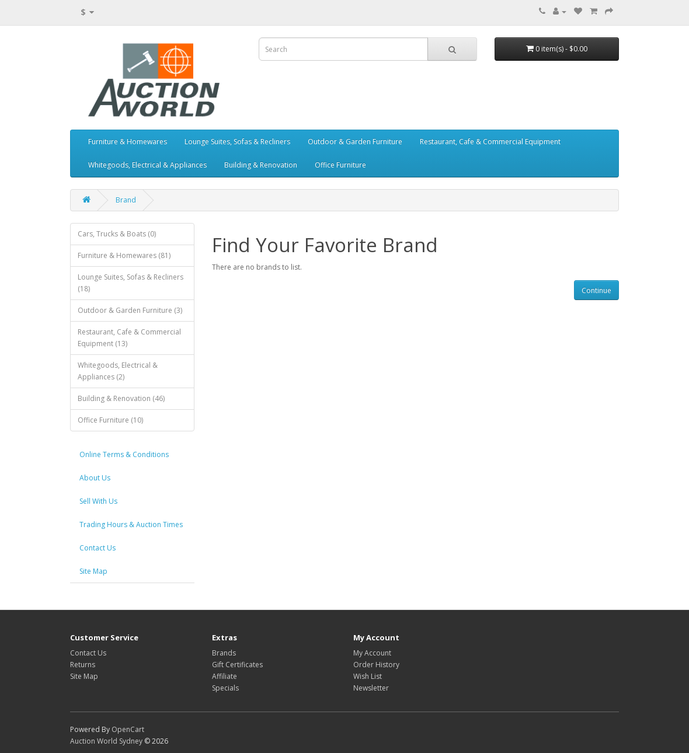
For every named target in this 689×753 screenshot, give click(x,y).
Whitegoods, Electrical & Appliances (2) (118, 371)
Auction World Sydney (107, 741)
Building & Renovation (260, 165)
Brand (126, 200)
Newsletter (371, 688)
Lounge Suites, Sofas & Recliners (237, 142)
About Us (94, 478)
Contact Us (97, 548)
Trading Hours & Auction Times (131, 524)
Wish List (367, 676)
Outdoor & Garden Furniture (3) (130, 310)
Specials (225, 688)
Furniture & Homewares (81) (124, 255)
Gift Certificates (237, 665)
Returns (82, 665)
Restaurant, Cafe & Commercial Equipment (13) (129, 337)
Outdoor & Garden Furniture (355, 142)
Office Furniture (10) (110, 420)
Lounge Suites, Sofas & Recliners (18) (130, 283)
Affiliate (224, 676)
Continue (596, 290)
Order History (376, 665)
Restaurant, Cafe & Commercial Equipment (490, 142)
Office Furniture (340, 165)
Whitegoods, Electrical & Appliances (147, 165)
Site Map (93, 571)
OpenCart (128, 729)
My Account (372, 653)
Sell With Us (98, 501)
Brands (224, 653)
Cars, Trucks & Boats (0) (117, 234)
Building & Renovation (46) (121, 398)
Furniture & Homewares (127, 142)
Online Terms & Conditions (124, 454)
